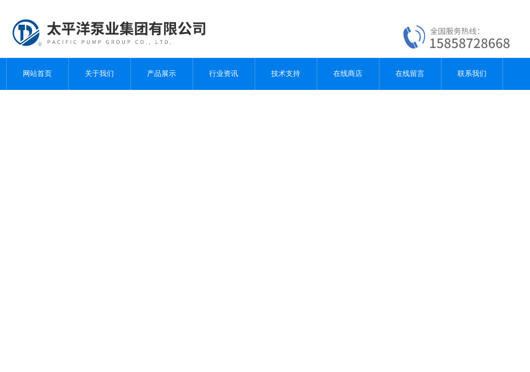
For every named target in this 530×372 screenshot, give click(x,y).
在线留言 (409, 74)
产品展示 (161, 74)
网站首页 (37, 74)
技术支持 (285, 74)
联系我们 (472, 74)
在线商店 (347, 74)
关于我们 (99, 74)
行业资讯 (223, 74)
